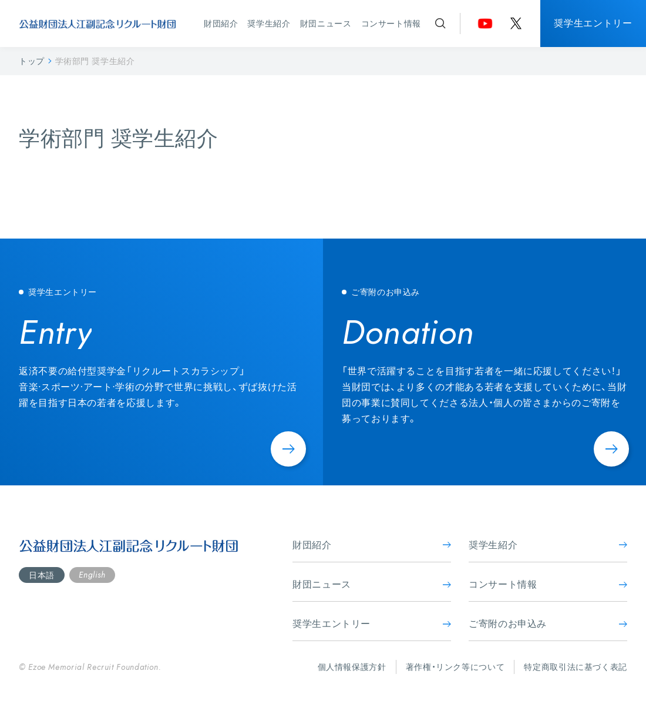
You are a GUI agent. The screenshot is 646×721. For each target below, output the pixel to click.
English (92, 575)
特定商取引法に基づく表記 (575, 666)
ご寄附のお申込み (548, 623)
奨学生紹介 (268, 23)
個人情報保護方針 (352, 666)
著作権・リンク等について (455, 666)
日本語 (42, 575)
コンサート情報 (391, 23)
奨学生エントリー (593, 22)
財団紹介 (221, 23)
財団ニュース (326, 23)
